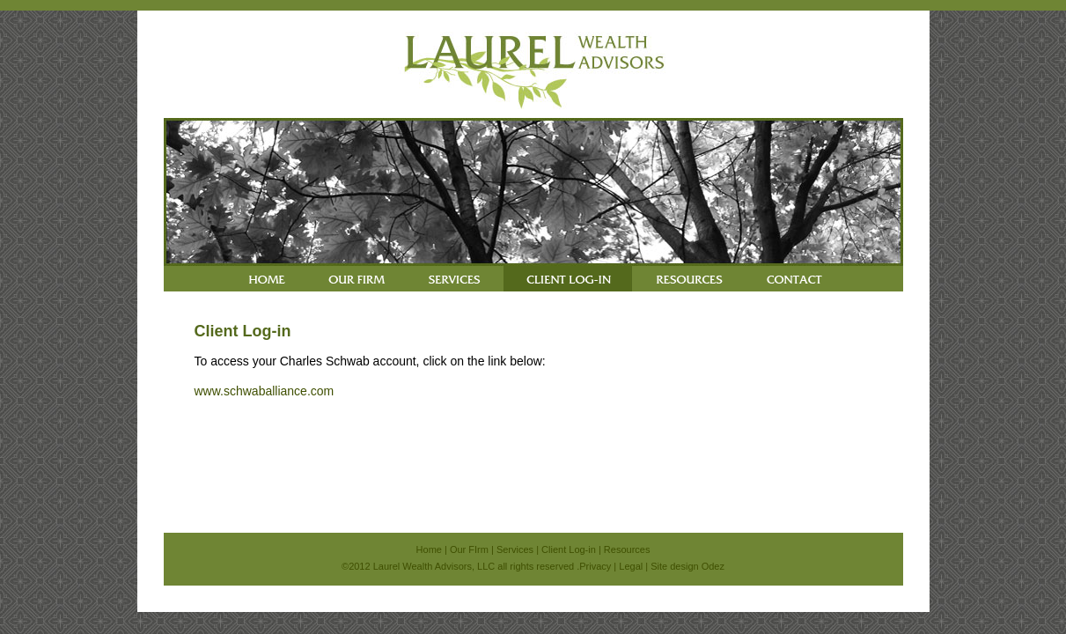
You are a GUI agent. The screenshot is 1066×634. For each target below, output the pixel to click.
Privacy (595, 566)
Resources (627, 549)
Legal (631, 566)
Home (429, 549)
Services (514, 549)
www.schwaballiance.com (265, 391)
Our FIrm (469, 549)
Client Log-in (568, 549)
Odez (713, 566)
